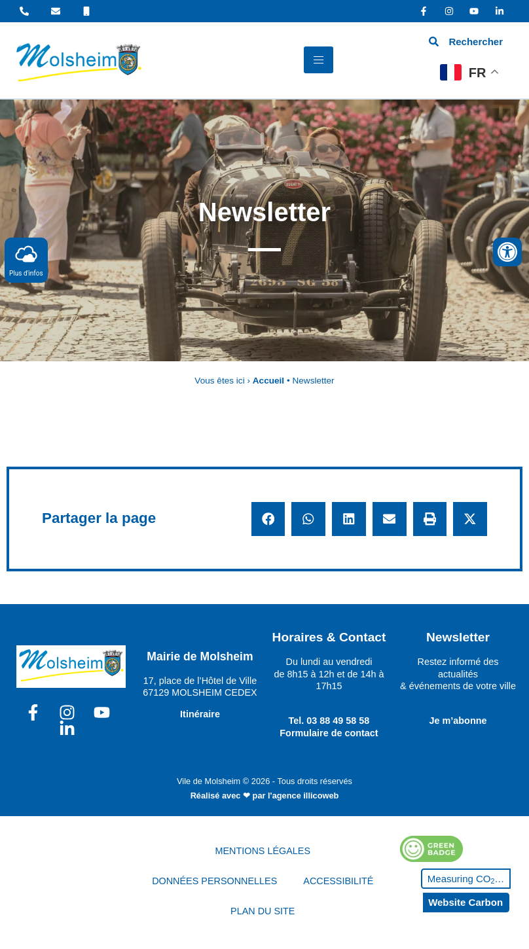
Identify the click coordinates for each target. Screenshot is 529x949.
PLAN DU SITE (262, 911)
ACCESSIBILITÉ (338, 881)
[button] (268, 519)
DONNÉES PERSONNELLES (214, 881)
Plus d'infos (26, 259)
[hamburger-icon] (318, 59)
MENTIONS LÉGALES (263, 851)
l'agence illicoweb (303, 795)
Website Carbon (465, 902)
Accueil (268, 380)
